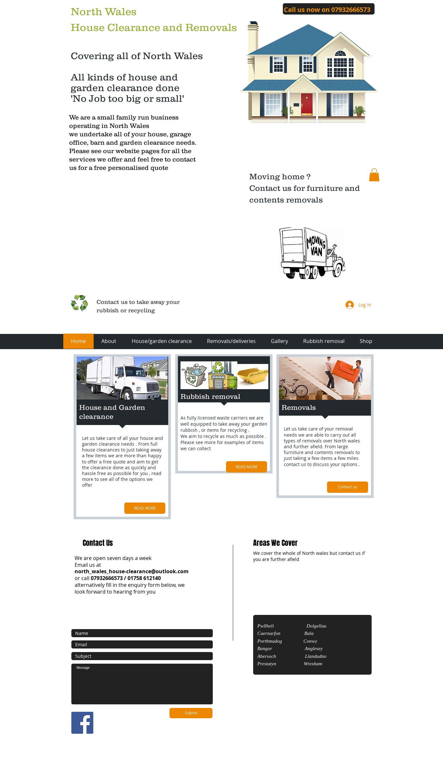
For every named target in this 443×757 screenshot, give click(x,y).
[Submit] (191, 713)
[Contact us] (347, 487)
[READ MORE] (144, 508)
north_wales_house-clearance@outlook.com (132, 571)
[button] (374, 174)
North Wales (104, 11)
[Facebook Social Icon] (82, 723)
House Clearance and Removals (154, 27)
